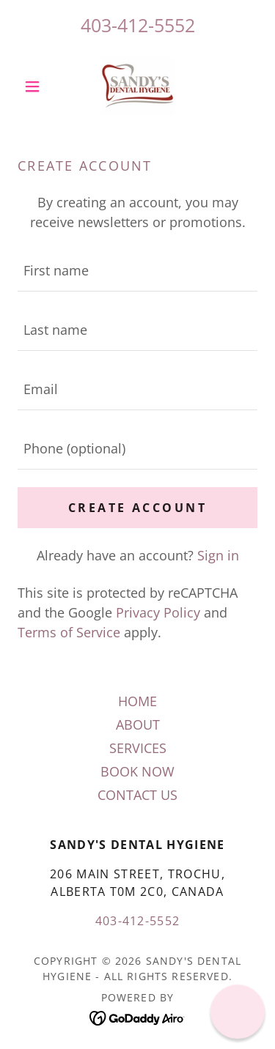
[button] (36, 86)
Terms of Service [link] (69, 632)
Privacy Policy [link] (158, 612)
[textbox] (137, 271)
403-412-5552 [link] (138, 24)
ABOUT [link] (138, 724)
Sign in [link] (218, 555)
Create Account (137, 508)
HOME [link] (137, 701)
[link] (137, 86)
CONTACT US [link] (137, 795)
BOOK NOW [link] (137, 771)
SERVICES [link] (137, 748)
